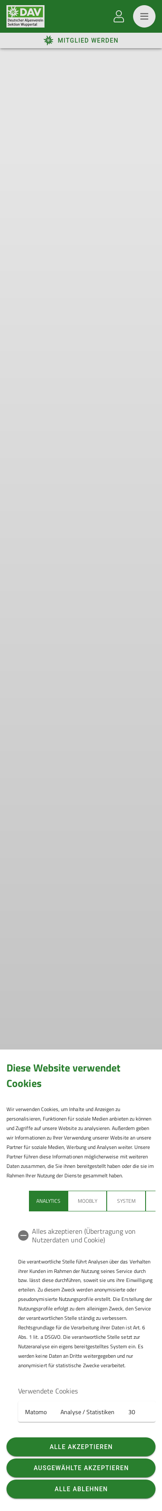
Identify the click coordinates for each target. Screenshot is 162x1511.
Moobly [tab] (87, 1201)
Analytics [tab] (48, 1201)
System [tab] (126, 1201)
